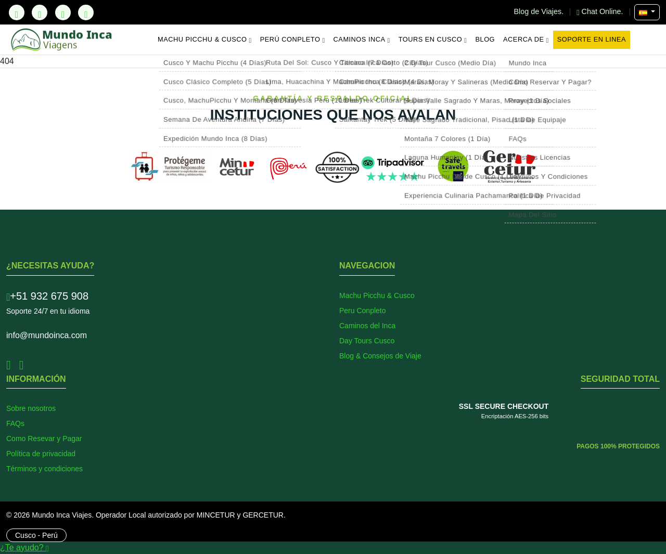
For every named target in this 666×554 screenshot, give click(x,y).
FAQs (15, 423)
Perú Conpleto (292, 39)
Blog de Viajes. (540, 11)
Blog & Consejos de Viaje (380, 356)
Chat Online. (601, 11)
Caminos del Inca (367, 325)
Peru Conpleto (362, 310)
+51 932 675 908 (47, 296)
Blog (485, 39)
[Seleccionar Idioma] (647, 12)
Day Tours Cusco (366, 341)
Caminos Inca (362, 39)
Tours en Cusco (433, 39)
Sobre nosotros (31, 408)
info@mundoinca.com (46, 335)
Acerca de (526, 39)
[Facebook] (39, 12)
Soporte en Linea (591, 39)
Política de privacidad (40, 453)
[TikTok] (16, 12)
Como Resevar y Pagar (44, 438)
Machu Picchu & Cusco (205, 39)
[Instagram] (63, 12)
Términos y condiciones (44, 469)
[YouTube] (86, 12)
